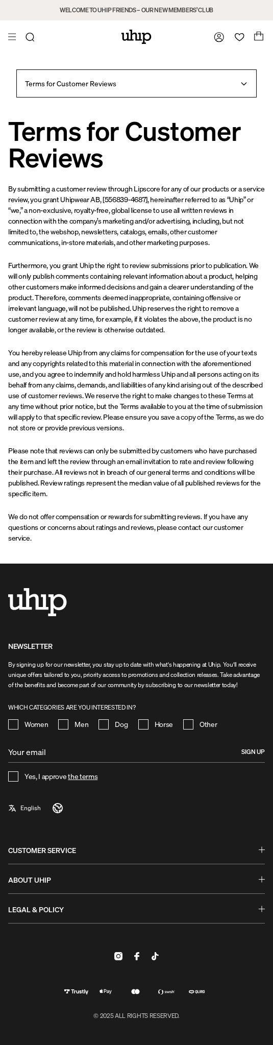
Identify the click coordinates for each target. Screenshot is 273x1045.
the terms (82, 776)
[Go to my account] (217, 37)
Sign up (253, 752)
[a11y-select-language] (36, 808)
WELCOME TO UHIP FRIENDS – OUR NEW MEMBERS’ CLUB (136, 10)
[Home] (136, 37)
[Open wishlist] (237, 37)
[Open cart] (257, 37)
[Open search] (31, 37)
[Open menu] (13, 36)
